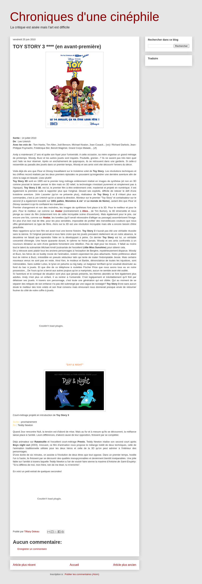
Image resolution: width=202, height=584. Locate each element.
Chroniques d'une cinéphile (84, 16)
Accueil (74, 564)
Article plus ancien (124, 564)
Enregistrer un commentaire (32, 549)
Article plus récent (24, 564)
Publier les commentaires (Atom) (82, 574)
